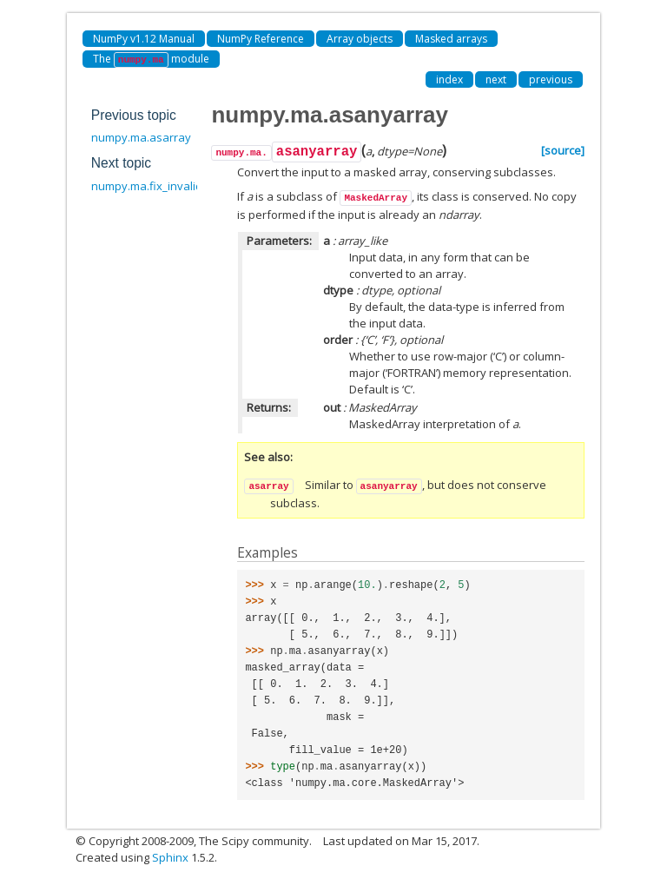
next (495, 79)
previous (550, 79)
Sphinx (170, 857)
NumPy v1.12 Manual (144, 38)
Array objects (360, 38)
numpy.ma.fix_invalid (146, 186)
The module (151, 59)
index (449, 79)
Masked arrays (451, 38)
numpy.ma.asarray (141, 137)
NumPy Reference (260, 38)
